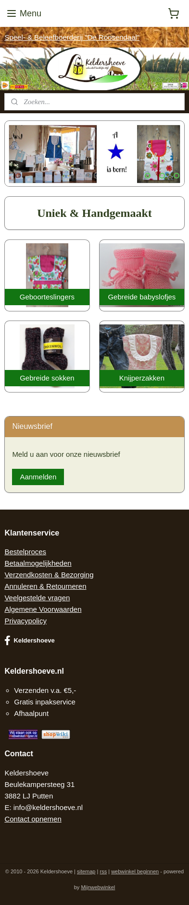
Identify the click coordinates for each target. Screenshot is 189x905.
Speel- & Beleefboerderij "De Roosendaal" (71, 37)
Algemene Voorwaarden (42, 609)
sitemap (86, 871)
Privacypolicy (25, 621)
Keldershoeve (29, 640)
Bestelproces (25, 552)
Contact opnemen (32, 819)
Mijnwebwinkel (98, 887)
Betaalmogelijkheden (37, 563)
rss (103, 871)
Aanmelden (38, 477)
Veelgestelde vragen (37, 598)
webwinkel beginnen (135, 871)
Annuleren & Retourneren (45, 586)
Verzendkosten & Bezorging (48, 575)
